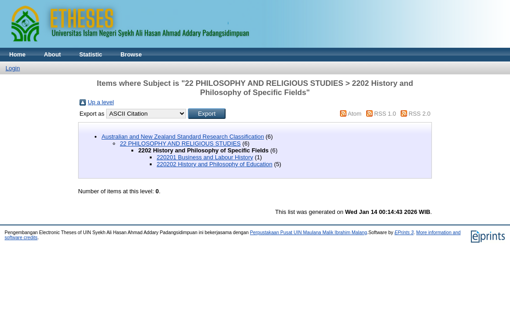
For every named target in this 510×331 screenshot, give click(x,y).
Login (13, 68)
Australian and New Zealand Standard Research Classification (183, 136)
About (52, 54)
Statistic (90, 54)
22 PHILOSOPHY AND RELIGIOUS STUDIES (180, 143)
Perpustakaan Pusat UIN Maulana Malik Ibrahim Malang (308, 232)
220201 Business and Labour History (205, 157)
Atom (355, 113)
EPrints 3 (404, 232)
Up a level (101, 102)
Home (17, 54)
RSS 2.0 (419, 113)
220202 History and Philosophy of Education (214, 164)
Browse (131, 54)
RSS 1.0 (385, 113)
